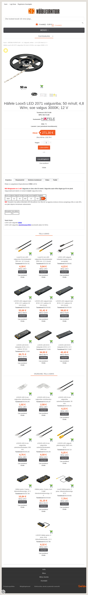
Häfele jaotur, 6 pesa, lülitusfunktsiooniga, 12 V (22, 490)
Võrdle (44, 167)
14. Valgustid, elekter (28, 42)
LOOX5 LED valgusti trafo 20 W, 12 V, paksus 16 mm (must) (22, 303)
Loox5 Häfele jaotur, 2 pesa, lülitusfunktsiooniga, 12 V (64, 491)
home (5, 42)
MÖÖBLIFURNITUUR (14, 42)
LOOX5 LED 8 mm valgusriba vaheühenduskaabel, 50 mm (64, 400)
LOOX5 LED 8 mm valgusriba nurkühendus (43, 398)
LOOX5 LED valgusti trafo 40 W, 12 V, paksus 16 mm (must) (43, 303)
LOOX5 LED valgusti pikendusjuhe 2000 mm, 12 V (64, 445)
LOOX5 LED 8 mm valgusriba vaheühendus (22, 398)
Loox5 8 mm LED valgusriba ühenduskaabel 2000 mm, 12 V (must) (43, 259)
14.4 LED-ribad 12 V (41, 42)
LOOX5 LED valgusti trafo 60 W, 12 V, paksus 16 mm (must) (64, 303)
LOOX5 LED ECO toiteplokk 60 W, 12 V (64, 346)
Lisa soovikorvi (44, 163)
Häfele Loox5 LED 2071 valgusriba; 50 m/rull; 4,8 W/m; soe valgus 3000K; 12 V (25, 45)
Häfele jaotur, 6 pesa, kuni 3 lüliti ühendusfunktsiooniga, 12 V (43, 492)
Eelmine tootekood (34, 180)
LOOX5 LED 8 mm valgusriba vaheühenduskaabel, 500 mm (22, 446)
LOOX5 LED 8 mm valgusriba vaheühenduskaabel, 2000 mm (43, 446)
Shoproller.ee (82, 586)
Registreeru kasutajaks (25, 4)
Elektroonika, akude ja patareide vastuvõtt (47, 586)
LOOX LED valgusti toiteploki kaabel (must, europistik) (64, 259)
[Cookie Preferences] (3, 592)
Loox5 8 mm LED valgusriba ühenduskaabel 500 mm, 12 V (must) (22, 259)
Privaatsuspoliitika (8, 586)
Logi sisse (13, 4)
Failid (55, 180)
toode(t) (57, 25)
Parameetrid (20, 180)
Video (47, 180)
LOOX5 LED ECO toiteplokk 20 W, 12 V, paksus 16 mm (22, 347)
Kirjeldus (8, 180)
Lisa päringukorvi (43, 159)
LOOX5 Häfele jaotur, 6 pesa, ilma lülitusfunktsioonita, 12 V (43, 537)
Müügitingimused (25, 586)
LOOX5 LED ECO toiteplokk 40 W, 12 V (43, 346)
